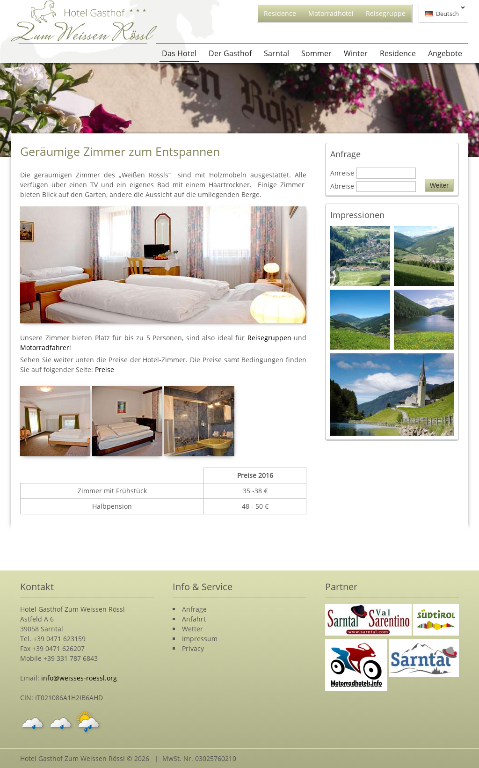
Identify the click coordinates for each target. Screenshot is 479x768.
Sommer (316, 53)
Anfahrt (194, 618)
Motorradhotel (331, 13)
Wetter (192, 628)
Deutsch (442, 13)
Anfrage (194, 609)
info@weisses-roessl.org (79, 677)
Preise (104, 369)
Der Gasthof (230, 53)
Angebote (445, 53)
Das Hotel (179, 53)
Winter (356, 53)
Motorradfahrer (44, 347)
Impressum (200, 638)
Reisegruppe (386, 13)
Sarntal (276, 53)
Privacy (193, 648)
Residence (280, 13)
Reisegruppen (269, 337)
